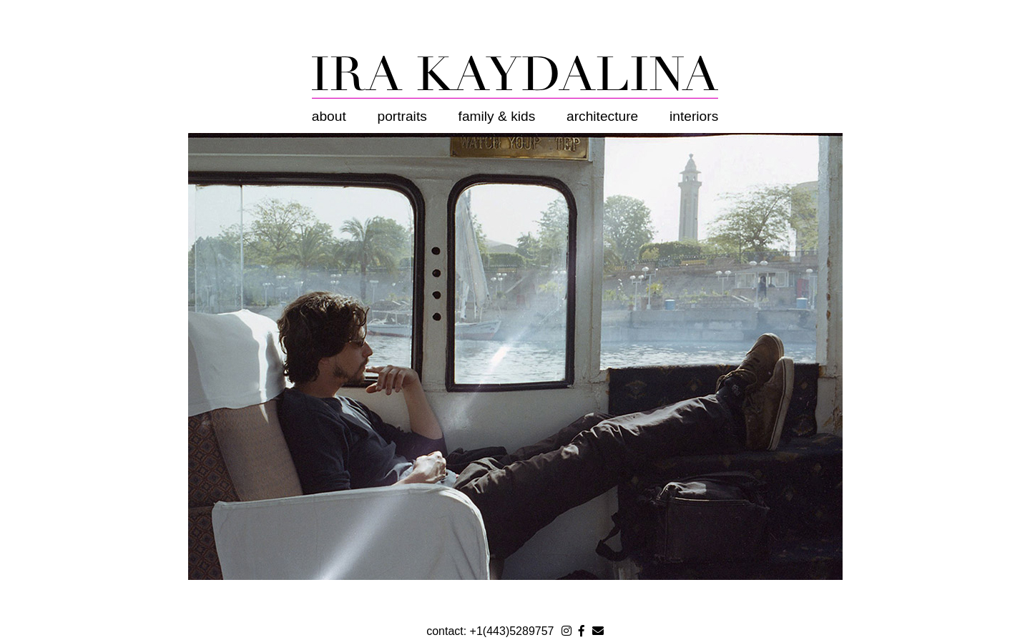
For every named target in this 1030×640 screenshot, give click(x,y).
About (329, 116)
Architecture (602, 116)
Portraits (402, 116)
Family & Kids (497, 116)
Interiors (694, 116)
